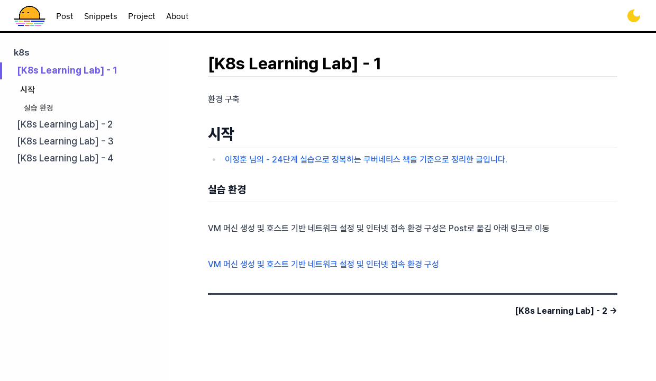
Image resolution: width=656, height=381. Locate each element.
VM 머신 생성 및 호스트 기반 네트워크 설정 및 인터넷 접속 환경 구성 (323, 264)
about (177, 16)
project (142, 16)
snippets (100, 16)
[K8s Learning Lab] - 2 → (566, 311)
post (65, 16)
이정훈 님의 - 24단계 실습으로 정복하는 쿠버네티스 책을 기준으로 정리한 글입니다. (366, 160)
